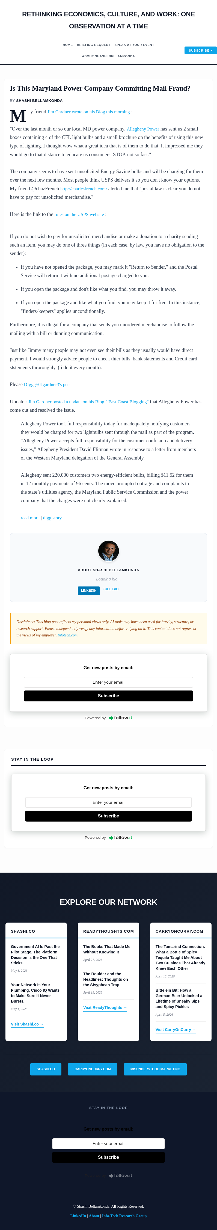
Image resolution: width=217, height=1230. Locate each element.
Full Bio (111, 589)
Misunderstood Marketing (155, 1069)
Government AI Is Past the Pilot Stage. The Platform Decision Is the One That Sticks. (35, 954)
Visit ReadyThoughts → (105, 1007)
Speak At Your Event (136, 45)
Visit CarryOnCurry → (176, 1029)
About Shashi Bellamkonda (108, 56)
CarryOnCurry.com (93, 1069)
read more (31, 517)
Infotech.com (68, 635)
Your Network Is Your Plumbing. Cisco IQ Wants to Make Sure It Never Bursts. (35, 992)
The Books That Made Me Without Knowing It (106, 949)
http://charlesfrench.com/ (85, 188)
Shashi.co (46, 1069)
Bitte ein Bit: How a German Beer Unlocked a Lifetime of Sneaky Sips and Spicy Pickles (179, 998)
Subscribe (199, 50)
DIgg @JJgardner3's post (49, 384)
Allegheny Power (143, 129)
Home (65, 45)
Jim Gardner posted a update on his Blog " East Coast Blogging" (93, 401)
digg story (54, 517)
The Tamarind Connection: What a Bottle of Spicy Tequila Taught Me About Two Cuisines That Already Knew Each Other (180, 957)
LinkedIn (89, 590)
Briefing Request (93, 45)
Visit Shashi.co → (27, 1024)
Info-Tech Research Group (124, 1216)
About (94, 1216)
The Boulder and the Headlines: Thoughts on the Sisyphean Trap (105, 979)
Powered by (108, 717)
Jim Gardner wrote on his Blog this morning (91, 111)
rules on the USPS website (81, 214)
